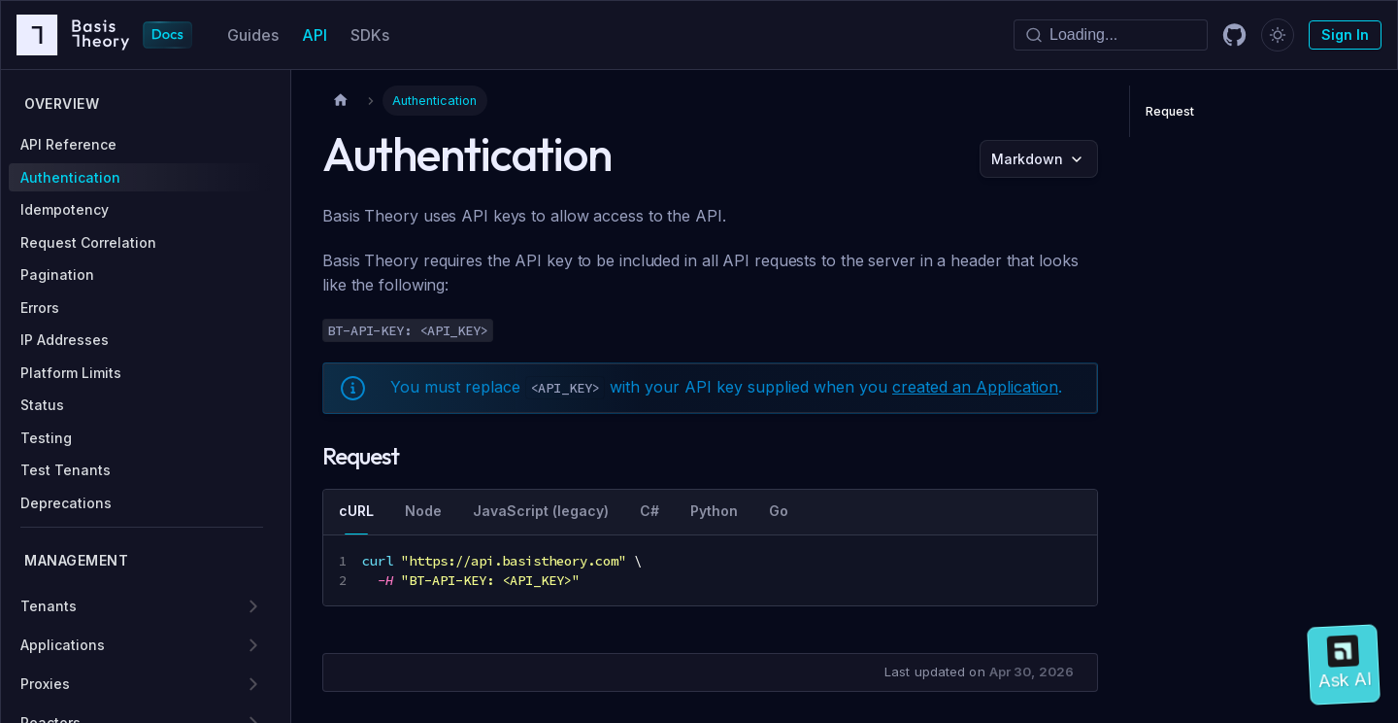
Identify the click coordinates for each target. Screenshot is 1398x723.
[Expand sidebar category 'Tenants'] (253, 606)
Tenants (48, 606)
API (314, 35)
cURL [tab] (356, 510)
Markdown (1027, 159)
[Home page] (340, 101)
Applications (62, 645)
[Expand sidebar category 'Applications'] (253, 645)
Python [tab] (714, 510)
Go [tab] (778, 510)
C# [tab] (649, 510)
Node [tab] (423, 510)
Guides (253, 35)
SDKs (369, 35)
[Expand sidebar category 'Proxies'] (253, 684)
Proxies (45, 683)
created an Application (975, 386)
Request (1170, 111)
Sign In (1345, 34)
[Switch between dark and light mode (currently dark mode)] (1277, 35)
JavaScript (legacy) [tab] (541, 510)
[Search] (1111, 35)
